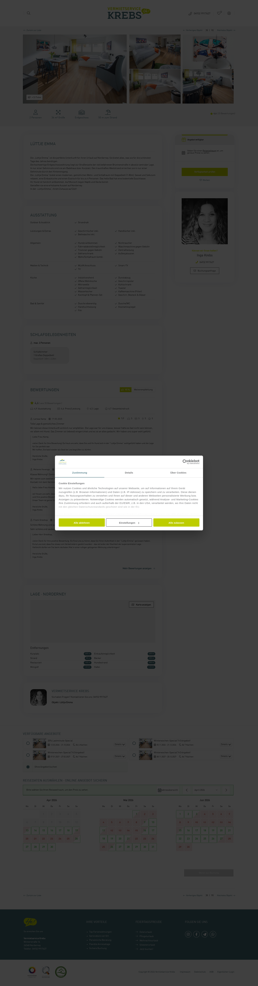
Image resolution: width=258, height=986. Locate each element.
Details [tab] (129, 472)
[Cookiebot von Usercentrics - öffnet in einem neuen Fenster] (185, 461)
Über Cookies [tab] (178, 472)
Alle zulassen (176, 522)
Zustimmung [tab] (79, 472)
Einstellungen (129, 522)
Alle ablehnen (82, 522)
